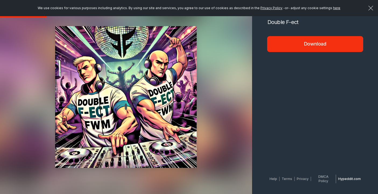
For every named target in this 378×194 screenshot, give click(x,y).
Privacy (303, 179)
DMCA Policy (323, 179)
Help (273, 179)
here (336, 8)
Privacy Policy (271, 8)
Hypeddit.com (349, 179)
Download (315, 44)
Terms (287, 179)
